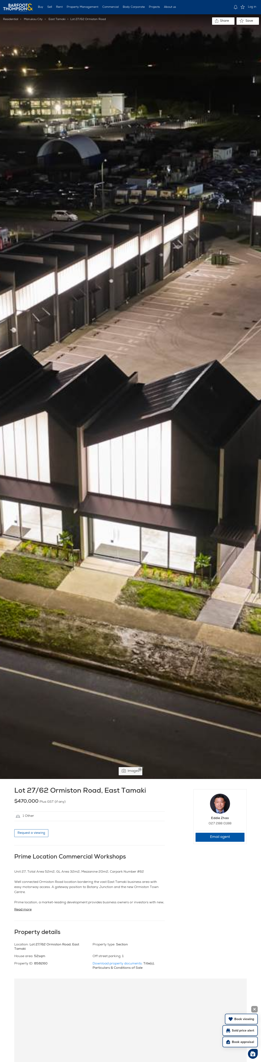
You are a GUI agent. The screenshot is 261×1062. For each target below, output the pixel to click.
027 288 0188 (220, 823)
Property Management (82, 7)
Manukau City (33, 19)
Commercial (110, 7)
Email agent (220, 837)
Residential (10, 19)
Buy (40, 7)
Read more (23, 909)
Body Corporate (134, 7)
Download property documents (117, 963)
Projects (154, 7)
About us (170, 7)
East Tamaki (57, 19)
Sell (49, 7)
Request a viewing (31, 833)
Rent (59, 7)
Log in (252, 7)
